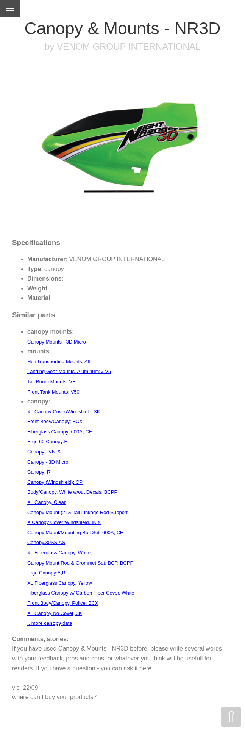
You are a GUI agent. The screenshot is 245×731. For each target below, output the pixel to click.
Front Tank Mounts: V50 (53, 392)
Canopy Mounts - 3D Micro (56, 342)
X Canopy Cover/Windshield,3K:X (64, 522)
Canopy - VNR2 (44, 452)
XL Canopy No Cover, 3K (54, 613)
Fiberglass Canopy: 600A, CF (59, 432)
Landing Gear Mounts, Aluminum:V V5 (69, 371)
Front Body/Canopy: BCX (55, 421)
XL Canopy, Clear (46, 502)
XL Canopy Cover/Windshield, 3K (63, 411)
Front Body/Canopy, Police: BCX (62, 603)
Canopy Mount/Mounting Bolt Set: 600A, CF (75, 532)
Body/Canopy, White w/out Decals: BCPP (72, 492)
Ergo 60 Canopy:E (47, 441)
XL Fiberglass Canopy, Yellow (59, 583)
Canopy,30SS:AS (46, 542)
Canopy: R (38, 472)
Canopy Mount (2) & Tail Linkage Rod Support (77, 512)
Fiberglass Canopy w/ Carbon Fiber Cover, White (80, 593)
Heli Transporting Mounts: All (58, 361)
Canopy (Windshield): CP (55, 482)
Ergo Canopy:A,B (46, 573)
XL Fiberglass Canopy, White (59, 552)
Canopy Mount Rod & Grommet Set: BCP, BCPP (80, 563)
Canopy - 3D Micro (47, 462)
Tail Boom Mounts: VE (51, 381)
